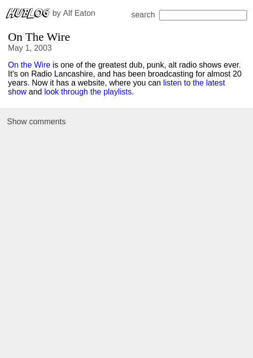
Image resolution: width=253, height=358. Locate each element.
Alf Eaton (79, 13)
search (189, 14)
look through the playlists (88, 92)
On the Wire (29, 65)
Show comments (36, 121)
